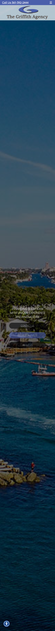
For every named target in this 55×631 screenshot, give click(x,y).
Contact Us (27, 325)
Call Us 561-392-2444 (15, 2)
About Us (27, 344)
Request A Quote (28, 335)
